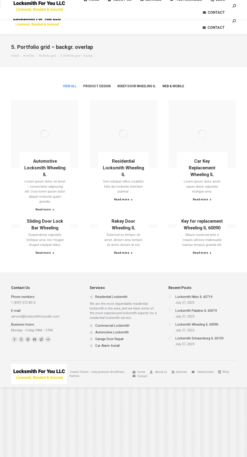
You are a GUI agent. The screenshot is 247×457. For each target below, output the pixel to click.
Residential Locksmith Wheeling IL (123, 167)
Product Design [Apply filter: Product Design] (97, 86)
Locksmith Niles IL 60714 (193, 297)
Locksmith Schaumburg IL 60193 (199, 338)
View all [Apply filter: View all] (70, 86)
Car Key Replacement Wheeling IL (202, 167)
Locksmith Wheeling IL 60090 (196, 324)
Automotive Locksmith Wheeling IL (45, 167)
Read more (44, 209)
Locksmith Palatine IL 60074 (196, 311)
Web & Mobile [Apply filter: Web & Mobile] (173, 86)
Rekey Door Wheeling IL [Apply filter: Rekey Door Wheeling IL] (136, 86)
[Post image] (45, 134)
